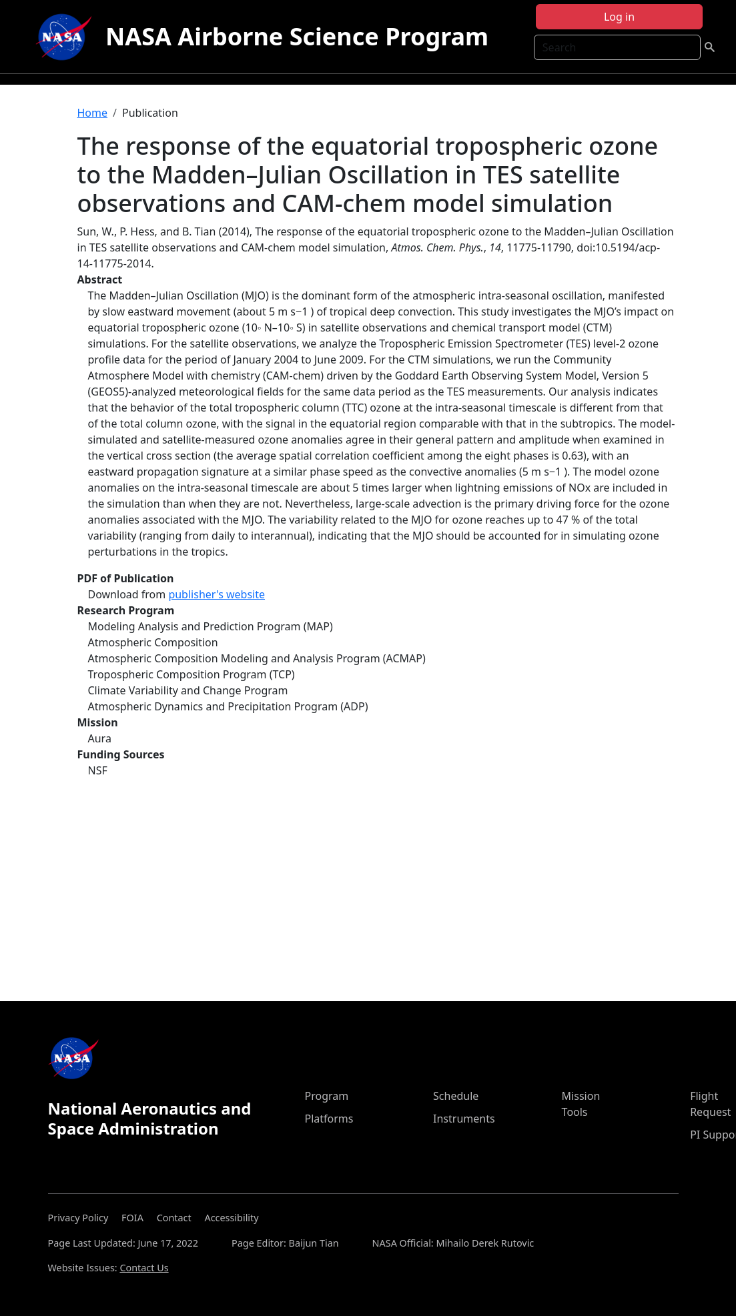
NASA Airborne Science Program (296, 36)
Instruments (464, 1118)
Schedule (455, 1096)
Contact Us (143, 1267)
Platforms (328, 1118)
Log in (619, 16)
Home (92, 112)
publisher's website (216, 594)
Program (326, 1096)
